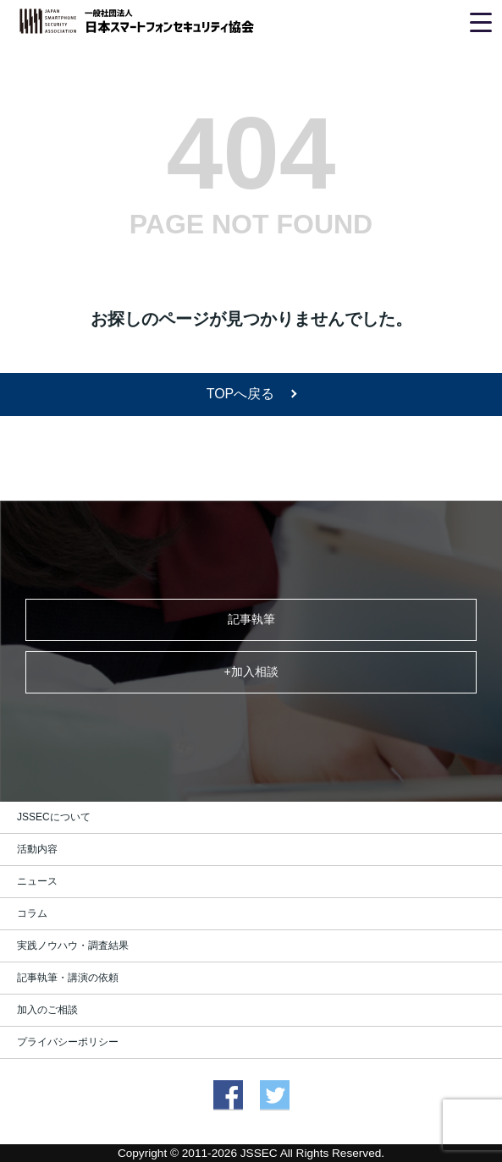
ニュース (37, 881)
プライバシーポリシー (68, 1042)
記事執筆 (251, 619)
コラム (32, 913)
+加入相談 (250, 671)
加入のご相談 (47, 1010)
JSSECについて (54, 817)
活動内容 (37, 849)
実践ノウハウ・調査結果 (73, 945)
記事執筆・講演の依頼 (68, 978)
